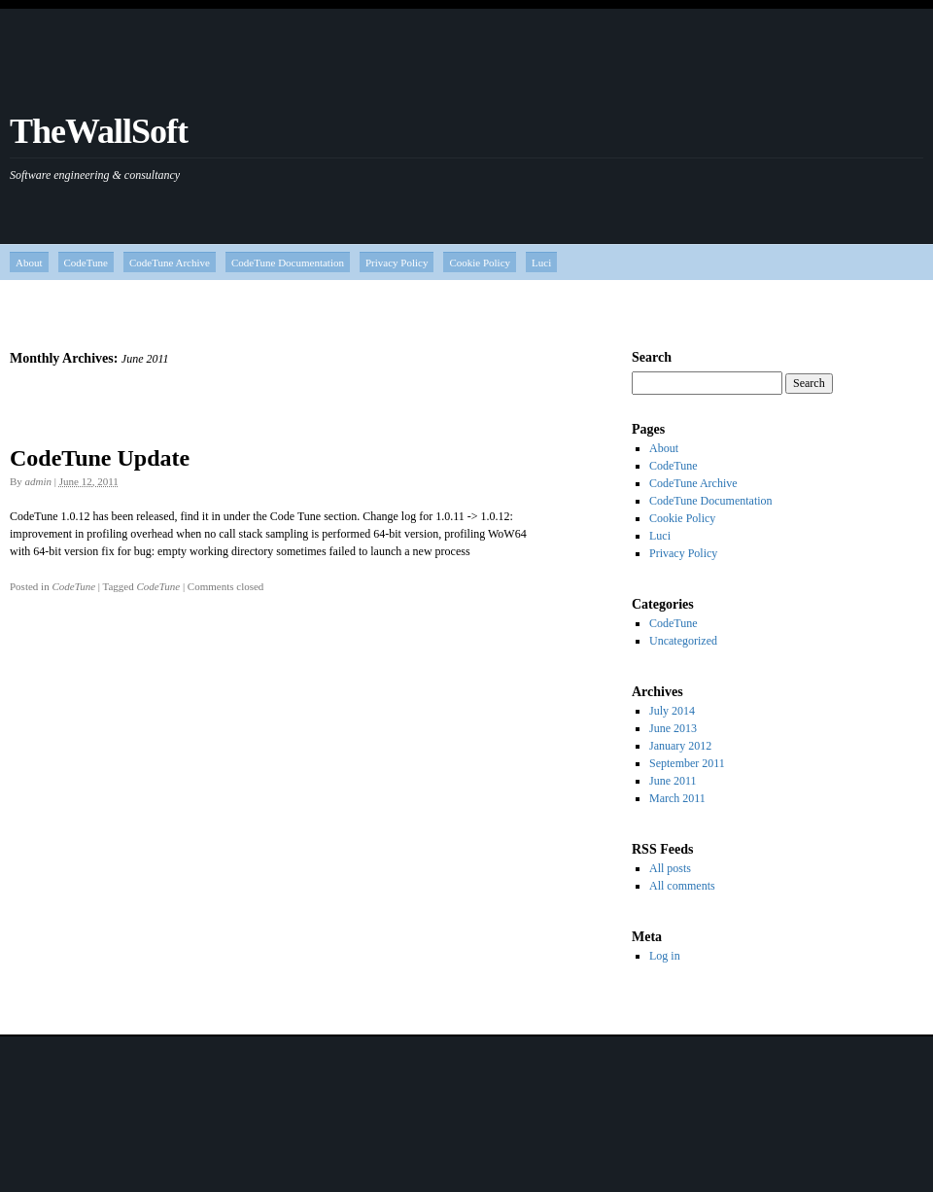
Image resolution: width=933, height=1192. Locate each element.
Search (652, 357)
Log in (664, 956)
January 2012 (680, 746)
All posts (670, 868)
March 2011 (677, 798)
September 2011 (687, 763)
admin (38, 481)
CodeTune (86, 262)
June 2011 (673, 781)
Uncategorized (683, 641)
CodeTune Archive (169, 262)
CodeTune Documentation (287, 262)
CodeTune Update (100, 458)
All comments (682, 886)
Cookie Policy (479, 262)
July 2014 (672, 711)
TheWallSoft (99, 131)
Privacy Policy (396, 262)
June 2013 (673, 728)
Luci (541, 262)
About (29, 262)
